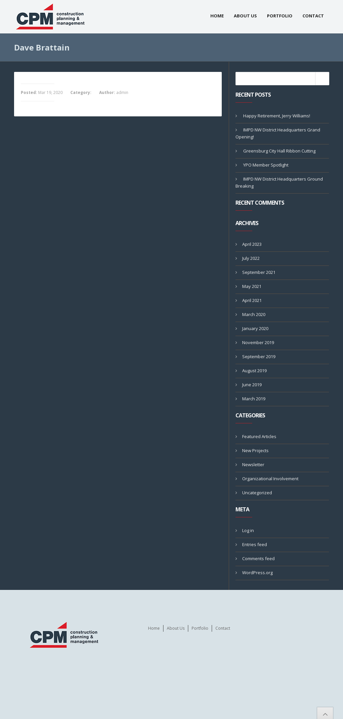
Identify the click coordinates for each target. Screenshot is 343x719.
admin (122, 92)
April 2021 (252, 300)
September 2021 (258, 272)
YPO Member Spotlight (265, 165)
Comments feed (258, 558)
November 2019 (258, 342)
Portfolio (279, 16)
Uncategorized (257, 493)
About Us (245, 16)
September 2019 (258, 356)
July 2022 (251, 258)
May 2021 (251, 286)
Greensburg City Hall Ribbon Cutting (279, 151)
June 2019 (252, 385)
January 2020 (255, 328)
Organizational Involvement (270, 479)
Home (217, 16)
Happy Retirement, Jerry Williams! (276, 116)
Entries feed (254, 544)
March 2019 (253, 399)
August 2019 (254, 371)
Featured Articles (259, 436)
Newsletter (253, 464)
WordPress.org (257, 573)
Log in (248, 530)
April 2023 (252, 244)
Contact (313, 16)
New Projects (255, 450)
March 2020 (253, 314)
